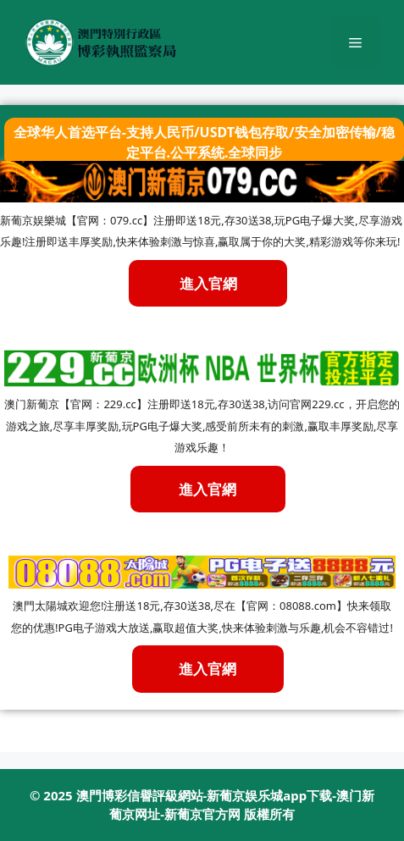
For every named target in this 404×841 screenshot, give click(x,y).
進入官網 (207, 489)
